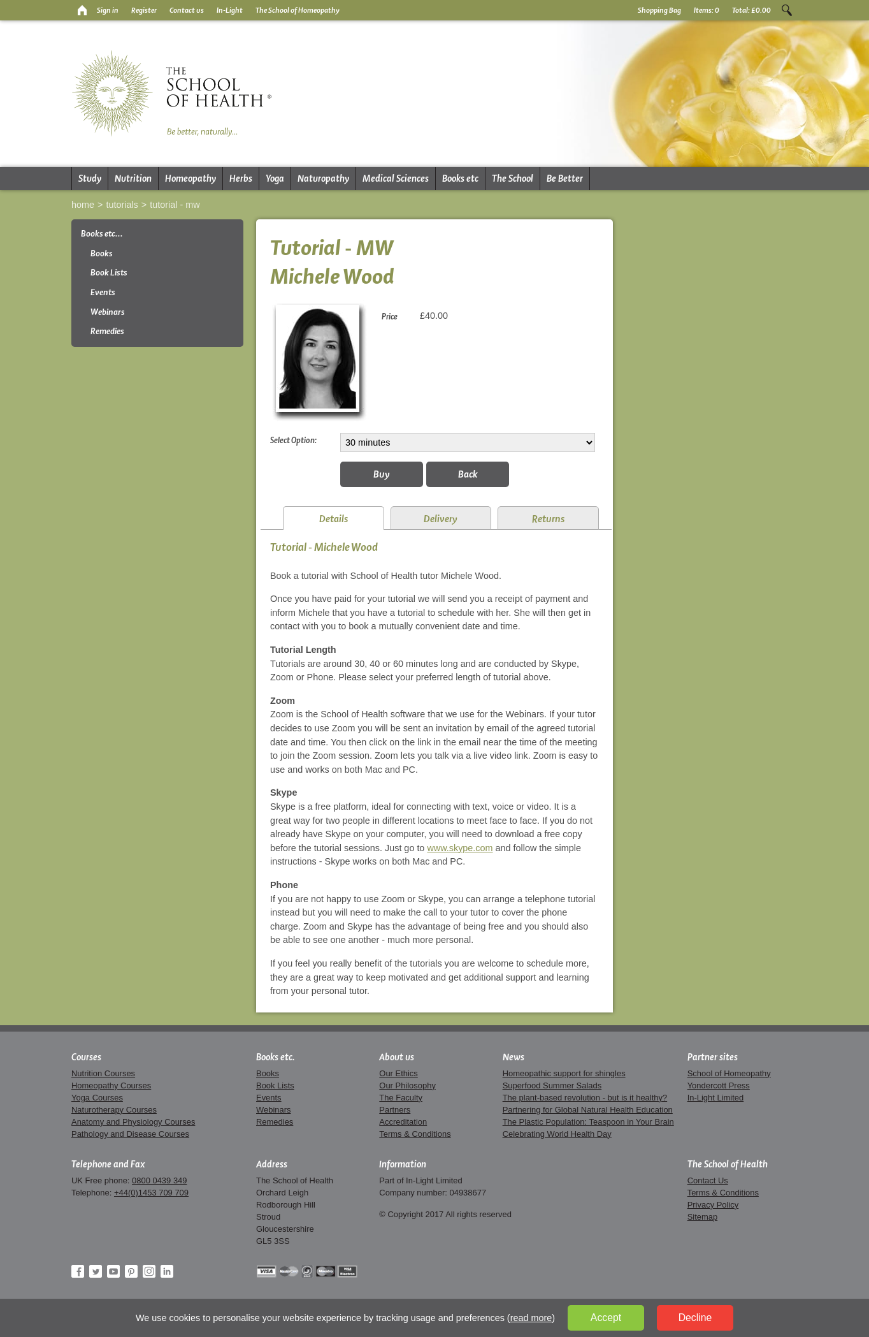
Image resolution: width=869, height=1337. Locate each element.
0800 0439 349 (159, 1180)
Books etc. (275, 1057)
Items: (706, 10)
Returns (548, 518)
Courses (86, 1057)
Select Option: (293, 440)
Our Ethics (398, 1073)
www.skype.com (459, 848)
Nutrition (133, 178)
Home (82, 205)
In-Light (230, 10)
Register (144, 10)
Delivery (440, 518)
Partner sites (712, 1057)
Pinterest (131, 1271)
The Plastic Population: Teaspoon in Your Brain (588, 1122)
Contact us (186, 10)
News (513, 1057)
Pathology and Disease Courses (130, 1134)
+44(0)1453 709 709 (151, 1192)
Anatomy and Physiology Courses (133, 1122)
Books (101, 253)
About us (396, 1057)
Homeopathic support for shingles (564, 1073)
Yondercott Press (718, 1085)
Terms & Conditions (414, 1134)
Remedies (107, 331)
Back (468, 474)
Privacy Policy (713, 1204)
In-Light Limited (715, 1097)
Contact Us (707, 1180)
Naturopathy (323, 178)
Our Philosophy (407, 1085)
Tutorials (122, 205)
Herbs (240, 178)
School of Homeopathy (729, 1073)
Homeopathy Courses (111, 1085)
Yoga (275, 178)
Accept (606, 1317)
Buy (381, 474)
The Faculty (400, 1097)
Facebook (77, 1271)
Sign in (107, 10)
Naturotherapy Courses (114, 1109)
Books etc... (102, 234)
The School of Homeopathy (297, 10)
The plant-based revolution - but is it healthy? (585, 1097)
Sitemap (702, 1217)
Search (787, 10)
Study (89, 178)
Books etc (460, 178)
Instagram (149, 1271)
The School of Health (727, 1164)
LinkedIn (167, 1271)
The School (512, 178)
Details (333, 518)
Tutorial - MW (174, 205)
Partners (394, 1109)
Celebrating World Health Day (557, 1134)
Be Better (565, 178)
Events (102, 292)
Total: (751, 10)
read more (531, 1318)
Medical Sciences (396, 178)
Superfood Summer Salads (552, 1085)
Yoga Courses (97, 1097)
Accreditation (403, 1122)
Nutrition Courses (103, 1073)
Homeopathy (190, 178)
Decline (695, 1317)
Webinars (107, 312)
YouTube (113, 1271)
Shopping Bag (659, 10)
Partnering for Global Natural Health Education (588, 1109)
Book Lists (108, 273)
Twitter (95, 1271)
